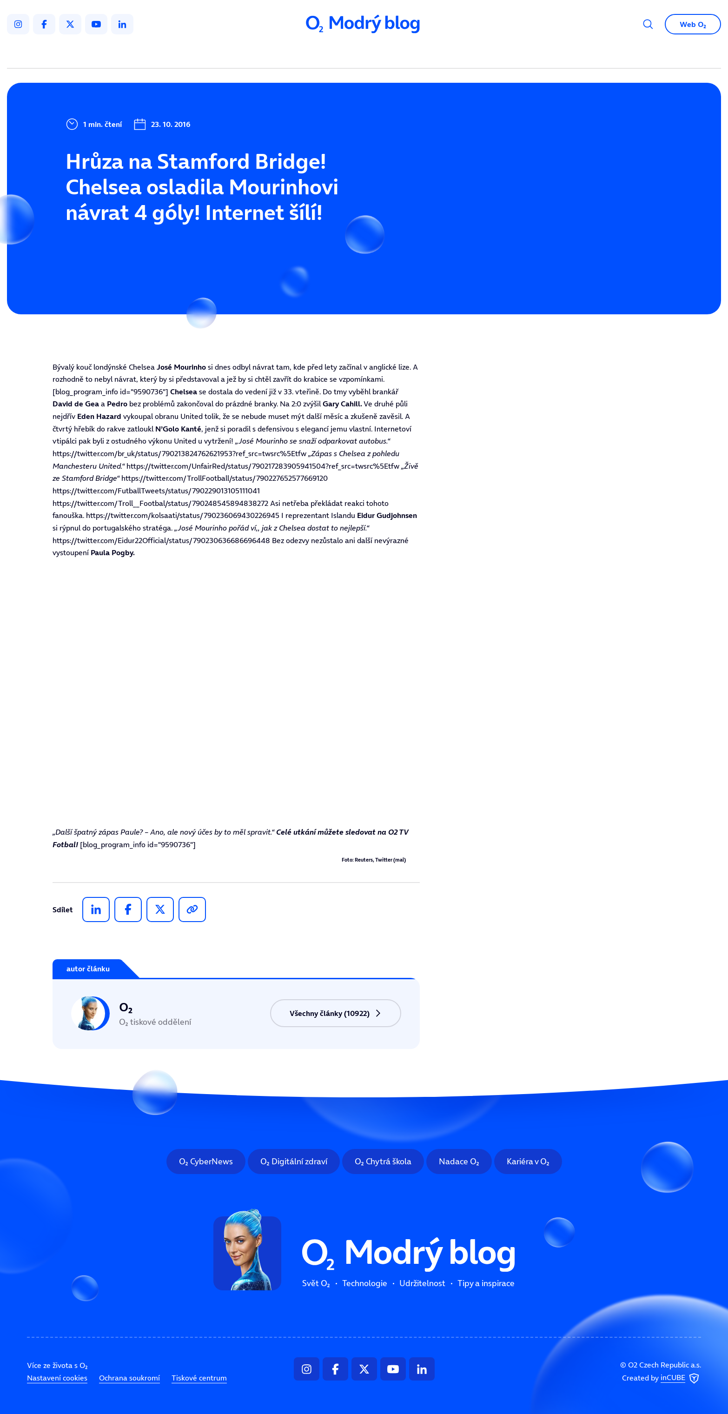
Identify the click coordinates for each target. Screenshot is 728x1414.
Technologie (315, 54)
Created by (661, 1378)
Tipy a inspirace (458, 54)
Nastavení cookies (57, 1377)
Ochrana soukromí (129, 1377)
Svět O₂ (255, 54)
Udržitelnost (384, 54)
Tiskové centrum (199, 1377)
